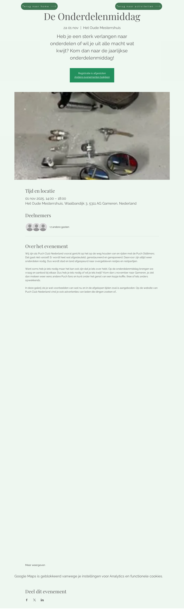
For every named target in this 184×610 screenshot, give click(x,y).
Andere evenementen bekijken (92, 77)
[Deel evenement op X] (34, 600)
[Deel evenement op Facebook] (26, 600)
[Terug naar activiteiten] (138, 6)
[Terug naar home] (39, 6)
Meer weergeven (35, 565)
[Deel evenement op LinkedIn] (42, 600)
